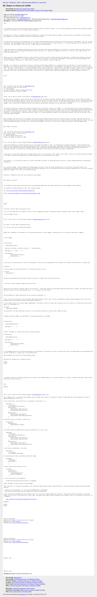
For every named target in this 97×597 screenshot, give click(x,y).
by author (42, 590)
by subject (36, 590)
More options (31, 8)
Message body (17, 8)
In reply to (37, 10)
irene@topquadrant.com (21, 14)
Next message (20, 10)
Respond (24, 8)
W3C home (6, 2)
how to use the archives (15, 591)
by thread (31, 590)
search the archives (27, 591)
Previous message (29, 10)
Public (18, 2)
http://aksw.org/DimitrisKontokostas (18, 522)
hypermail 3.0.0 (23, 594)
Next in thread (44, 10)
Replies (51, 10)
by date (26, 590)
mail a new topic (30, 588)
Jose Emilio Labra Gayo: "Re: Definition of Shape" (27, 579)
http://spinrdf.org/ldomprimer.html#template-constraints (21, 499)
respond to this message (19, 588)
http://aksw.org (17, 521)
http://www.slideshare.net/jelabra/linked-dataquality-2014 (24, 193)
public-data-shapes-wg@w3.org (30, 2)
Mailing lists (13, 2)
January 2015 (42, 2)
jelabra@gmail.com (25, 17)
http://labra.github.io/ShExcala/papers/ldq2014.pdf (21, 190)
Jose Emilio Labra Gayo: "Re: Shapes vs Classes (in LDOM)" (27, 582)
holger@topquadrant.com (23, 19)
